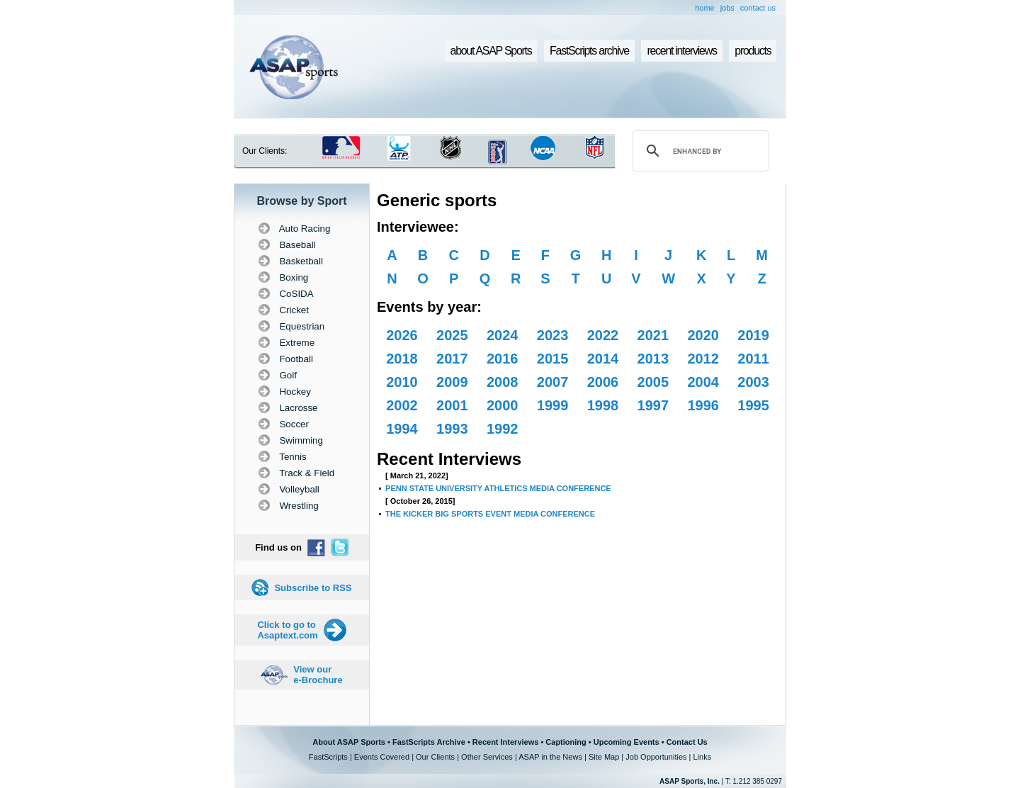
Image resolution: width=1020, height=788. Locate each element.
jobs (727, 8)
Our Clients (435, 757)
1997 (653, 405)
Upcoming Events (626, 742)
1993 (452, 429)
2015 (553, 358)
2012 (703, 358)
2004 (703, 382)
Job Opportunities (655, 757)
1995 (753, 405)
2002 (402, 405)
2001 (452, 405)
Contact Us (687, 742)
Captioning (565, 742)
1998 (603, 405)
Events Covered (381, 757)
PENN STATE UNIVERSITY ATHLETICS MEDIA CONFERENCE (498, 488)
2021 (653, 335)
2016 (502, 358)
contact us (758, 8)
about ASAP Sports (491, 51)
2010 (402, 382)
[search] (698, 150)
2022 (603, 335)
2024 (502, 335)
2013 (653, 358)
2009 (452, 382)
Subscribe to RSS (312, 587)
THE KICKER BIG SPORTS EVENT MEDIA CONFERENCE (490, 514)
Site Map (604, 757)
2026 (402, 335)
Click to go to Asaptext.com (287, 630)
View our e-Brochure (317, 674)
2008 (502, 382)
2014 (603, 358)
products (753, 51)
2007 (553, 382)
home (705, 8)
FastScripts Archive (428, 742)
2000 (502, 405)
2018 (402, 358)
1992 (502, 429)
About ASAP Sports (348, 742)
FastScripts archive (589, 51)
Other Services (487, 757)
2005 (653, 382)
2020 (703, 335)
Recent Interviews (505, 742)
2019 (753, 335)
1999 (553, 405)
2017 (452, 358)
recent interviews (681, 51)
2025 (452, 335)
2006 (603, 382)
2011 (753, 358)
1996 (703, 405)
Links (702, 757)
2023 (553, 335)
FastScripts (328, 757)
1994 (402, 429)
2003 (753, 382)
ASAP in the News (550, 757)
